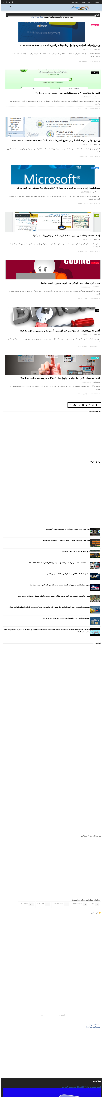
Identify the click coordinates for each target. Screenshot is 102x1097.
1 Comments (44, 136)
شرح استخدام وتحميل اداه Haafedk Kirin (75, 417)
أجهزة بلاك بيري (79, 770)
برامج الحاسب (94, 1040)
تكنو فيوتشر (95, 1051)
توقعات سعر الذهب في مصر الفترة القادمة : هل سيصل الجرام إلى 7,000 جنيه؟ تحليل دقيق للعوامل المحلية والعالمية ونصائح (48, 473)
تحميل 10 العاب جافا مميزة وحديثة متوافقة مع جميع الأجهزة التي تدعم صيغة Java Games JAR (58, 428)
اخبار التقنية (95, 1021)
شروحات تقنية (94, 1054)
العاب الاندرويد (94, 1029)
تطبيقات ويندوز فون (92, 1047)
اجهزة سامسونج (60, 770)
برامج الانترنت (93, 25)
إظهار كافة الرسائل (36, 17)
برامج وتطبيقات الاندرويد (90, 1043)
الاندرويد (96, 1025)
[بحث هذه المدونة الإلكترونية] (52, 880)
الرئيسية (97, 2)
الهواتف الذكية (43, 208)
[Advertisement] (51, 298)
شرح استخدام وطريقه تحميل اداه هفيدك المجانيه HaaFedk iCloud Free (65, 406)
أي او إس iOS (94, 1018)
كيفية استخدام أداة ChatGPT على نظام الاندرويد (80, 952)
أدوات (96, 208)
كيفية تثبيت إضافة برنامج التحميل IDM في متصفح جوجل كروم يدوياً (67, 395)
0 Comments (43, 75)
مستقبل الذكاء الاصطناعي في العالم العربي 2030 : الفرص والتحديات (66, 439)
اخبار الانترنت (26, 770)
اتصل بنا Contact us (92, 892)
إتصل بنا (74, 2)
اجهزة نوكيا (42, 770)
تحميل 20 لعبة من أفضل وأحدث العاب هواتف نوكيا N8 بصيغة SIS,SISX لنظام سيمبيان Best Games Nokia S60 (53, 461)
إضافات (95, 147)
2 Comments (43, 197)
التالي (70, 270)
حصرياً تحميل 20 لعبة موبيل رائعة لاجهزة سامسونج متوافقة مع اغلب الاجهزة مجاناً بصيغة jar (59, 450)
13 (78, 270)
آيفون (94, 770)
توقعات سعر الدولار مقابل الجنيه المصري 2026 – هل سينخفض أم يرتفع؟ (65, 484)
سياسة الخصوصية (85, 2)
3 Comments (94, 75)
